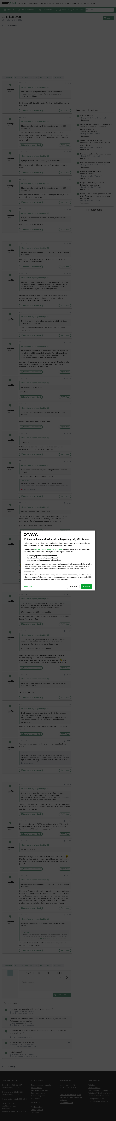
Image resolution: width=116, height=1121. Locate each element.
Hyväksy (86, 586)
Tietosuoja (28, 586)
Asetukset (73, 586)
